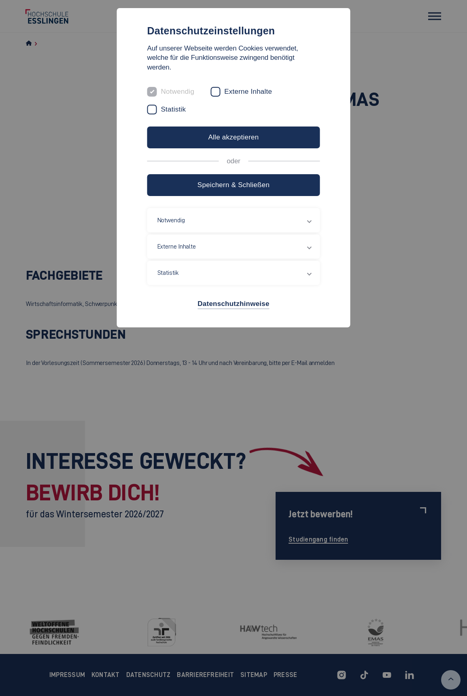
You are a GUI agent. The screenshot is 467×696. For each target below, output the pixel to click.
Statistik (173, 109)
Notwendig (178, 91)
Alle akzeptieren (233, 137)
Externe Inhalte (248, 91)
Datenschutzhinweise (233, 304)
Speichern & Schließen (233, 185)
